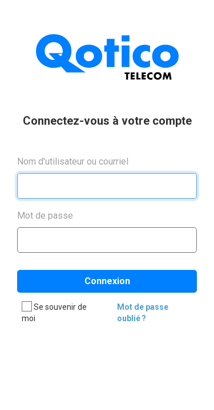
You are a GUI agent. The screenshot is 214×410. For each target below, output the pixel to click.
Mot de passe (45, 215)
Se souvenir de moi (54, 312)
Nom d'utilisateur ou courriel (72, 161)
